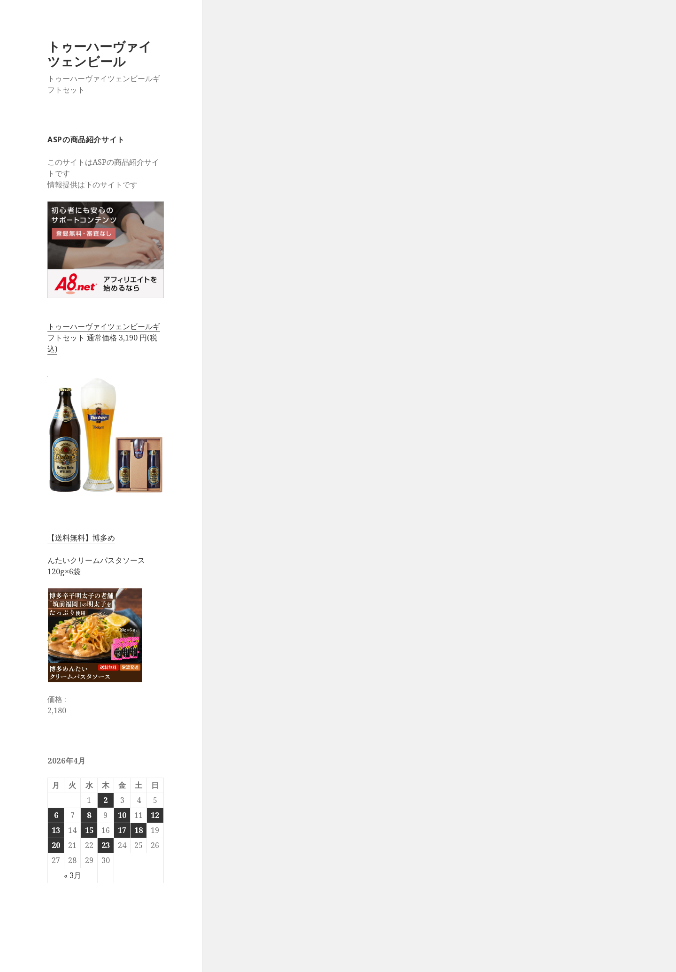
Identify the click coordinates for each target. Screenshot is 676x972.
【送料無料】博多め (81, 537)
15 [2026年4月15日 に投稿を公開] (89, 830)
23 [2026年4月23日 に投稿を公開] (105, 845)
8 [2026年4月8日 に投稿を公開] (89, 815)
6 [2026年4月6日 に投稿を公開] (56, 815)
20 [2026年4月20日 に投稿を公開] (56, 845)
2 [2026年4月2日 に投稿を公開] (105, 800)
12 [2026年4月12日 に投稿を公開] (155, 815)
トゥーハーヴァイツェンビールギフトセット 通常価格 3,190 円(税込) (103, 337)
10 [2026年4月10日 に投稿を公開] (122, 815)
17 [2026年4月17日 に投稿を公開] (122, 830)
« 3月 (72, 875)
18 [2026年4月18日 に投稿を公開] (138, 830)
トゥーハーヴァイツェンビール (99, 54)
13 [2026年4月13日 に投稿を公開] (56, 830)
